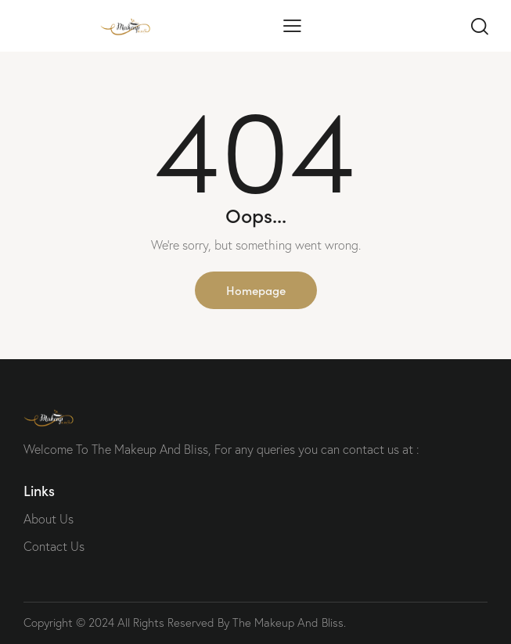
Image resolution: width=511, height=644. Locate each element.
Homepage (256, 290)
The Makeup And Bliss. (289, 622)
